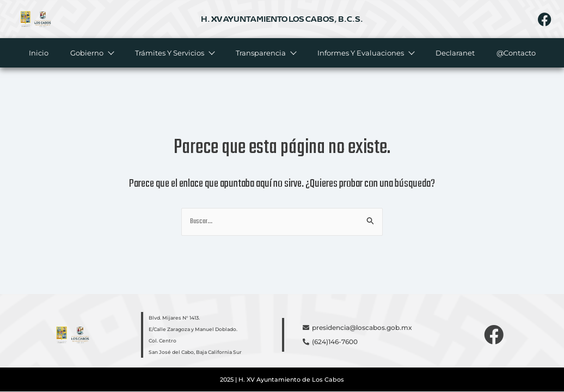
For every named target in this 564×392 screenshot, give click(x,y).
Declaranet (455, 52)
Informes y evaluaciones (365, 52)
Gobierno (91, 52)
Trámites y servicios (174, 52)
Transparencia (266, 52)
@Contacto (516, 52)
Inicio (38, 52)
